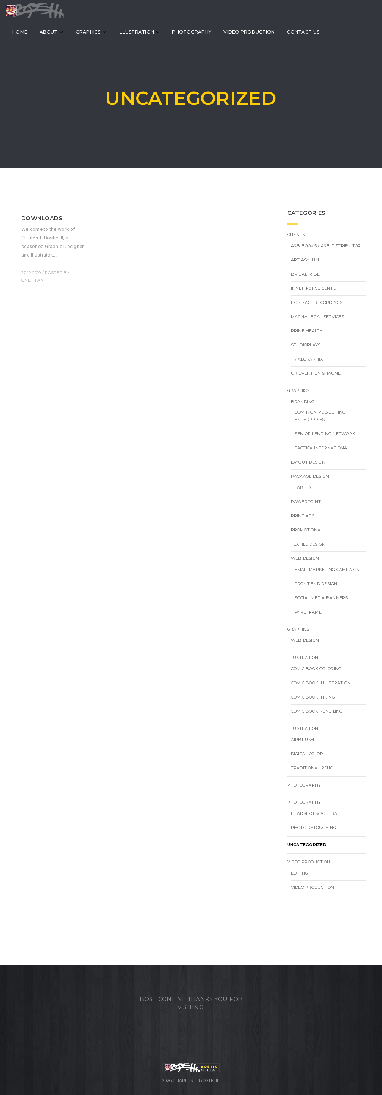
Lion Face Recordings (317, 302)
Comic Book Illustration (321, 682)
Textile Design (308, 544)
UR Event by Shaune (316, 373)
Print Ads (302, 515)
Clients (296, 234)
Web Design (305, 558)
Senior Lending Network (325, 433)
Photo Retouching (313, 827)
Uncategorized (306, 844)
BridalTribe (305, 274)
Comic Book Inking (313, 697)
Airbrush (302, 739)
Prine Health (307, 330)
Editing (300, 873)
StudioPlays (306, 345)
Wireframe (308, 612)
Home (29, 33)
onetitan (32, 280)
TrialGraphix (307, 359)
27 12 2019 (31, 272)
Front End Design (316, 583)
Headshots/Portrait (316, 813)
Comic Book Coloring (316, 668)
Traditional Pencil (314, 768)
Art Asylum (305, 260)
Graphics (98, 33)
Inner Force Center (315, 288)
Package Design (310, 476)
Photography (201, 33)
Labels (303, 487)
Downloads (41, 218)
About (59, 33)
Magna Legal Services (317, 316)
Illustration (146, 33)
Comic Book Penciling (317, 711)
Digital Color (307, 753)
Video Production (259, 33)
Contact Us (313, 33)
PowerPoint (306, 501)
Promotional (307, 530)
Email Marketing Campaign (327, 569)
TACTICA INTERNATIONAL (322, 448)
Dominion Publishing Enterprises (320, 416)
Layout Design (308, 462)
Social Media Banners (321, 597)
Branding (303, 401)
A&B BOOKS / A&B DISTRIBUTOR (326, 245)
